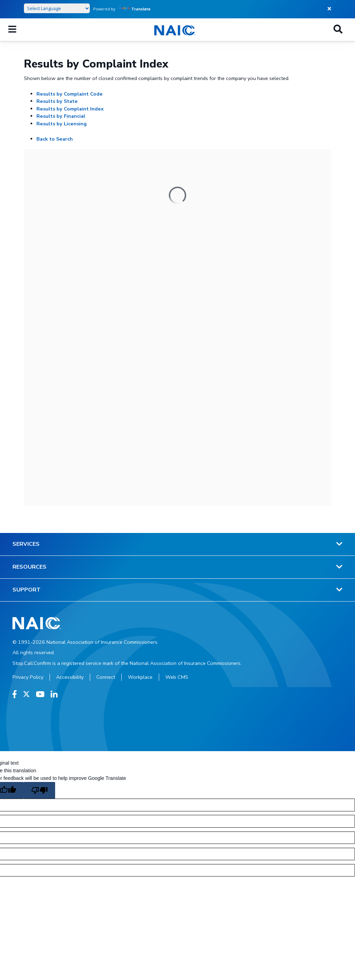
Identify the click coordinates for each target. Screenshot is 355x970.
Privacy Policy (27, 677)
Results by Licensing (61, 123)
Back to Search (54, 138)
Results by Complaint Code (69, 93)
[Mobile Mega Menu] (12, 29)
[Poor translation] (39, 790)
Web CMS (176, 677)
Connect (105, 677)
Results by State (57, 101)
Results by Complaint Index (70, 108)
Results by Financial (60, 116)
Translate (134, 8)
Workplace (140, 677)
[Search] (338, 29)
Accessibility (70, 677)
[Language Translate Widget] (57, 8)
